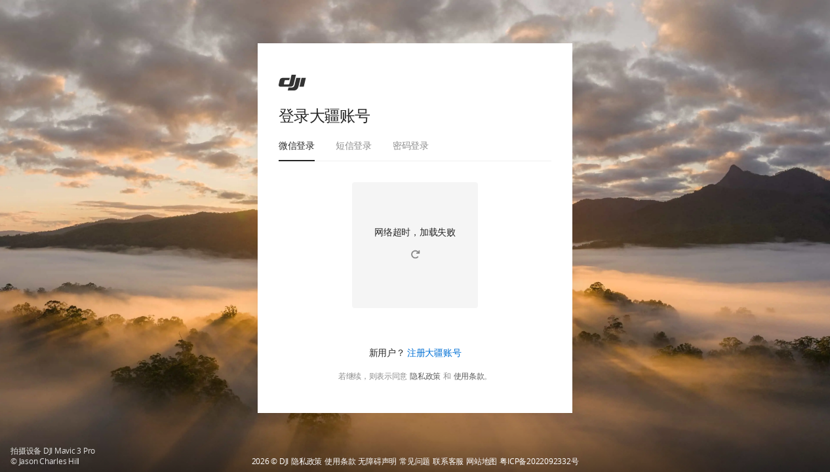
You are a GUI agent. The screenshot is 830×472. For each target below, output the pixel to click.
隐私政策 (425, 376)
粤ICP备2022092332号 (539, 461)
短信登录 (354, 145)
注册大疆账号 (434, 352)
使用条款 (469, 376)
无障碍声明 (377, 461)
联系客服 (448, 461)
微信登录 (297, 145)
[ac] (292, 82)
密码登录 (411, 145)
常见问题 (414, 461)
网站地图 (481, 461)
